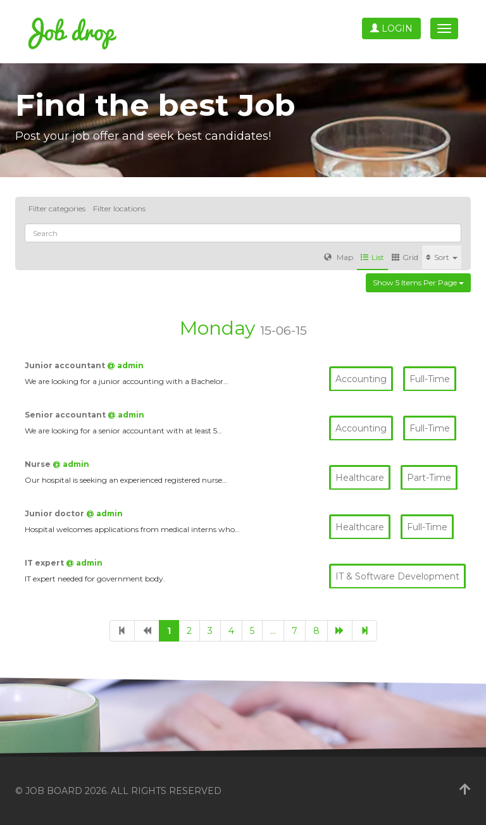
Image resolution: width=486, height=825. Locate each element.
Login (391, 28)
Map (338, 257)
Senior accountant (66, 414)
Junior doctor (55, 513)
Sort (442, 257)
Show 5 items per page (418, 282)
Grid (405, 257)
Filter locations (119, 208)
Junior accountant (66, 365)
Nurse (39, 464)
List (372, 257)
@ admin (125, 365)
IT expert (45, 563)
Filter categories (56, 208)
